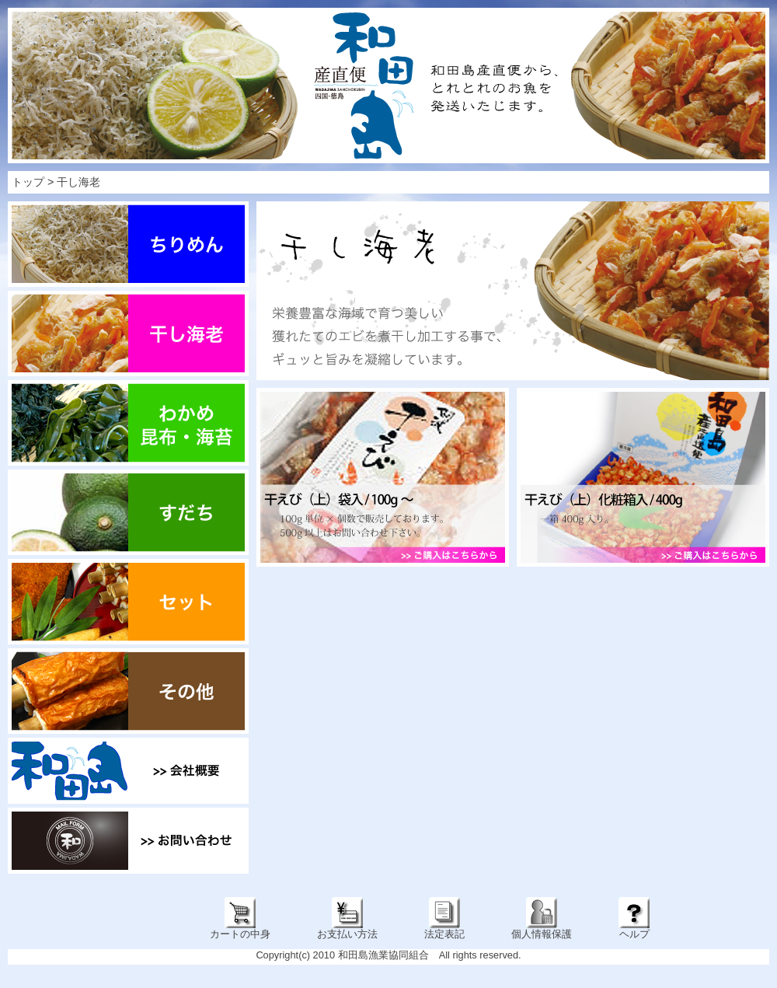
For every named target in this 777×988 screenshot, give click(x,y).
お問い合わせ (128, 841)
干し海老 (78, 182)
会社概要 (128, 771)
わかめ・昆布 (128, 423)
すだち (128, 512)
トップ (28, 182)
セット (128, 601)
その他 (128, 691)
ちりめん (128, 244)
